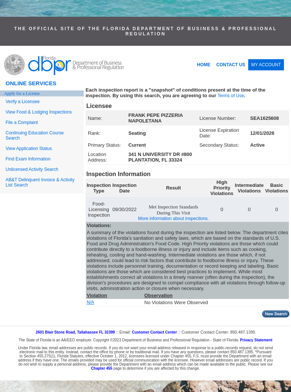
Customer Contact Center (154, 332)
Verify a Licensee (22, 101)
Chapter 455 (101, 368)
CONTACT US (230, 64)
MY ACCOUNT (266, 64)
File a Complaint (22, 122)
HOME (203, 64)
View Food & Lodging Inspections (39, 112)
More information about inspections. (173, 218)
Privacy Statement (256, 340)
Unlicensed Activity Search (32, 169)
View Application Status (29, 148)
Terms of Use (231, 95)
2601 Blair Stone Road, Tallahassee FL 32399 (75, 332)
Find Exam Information (28, 159)
